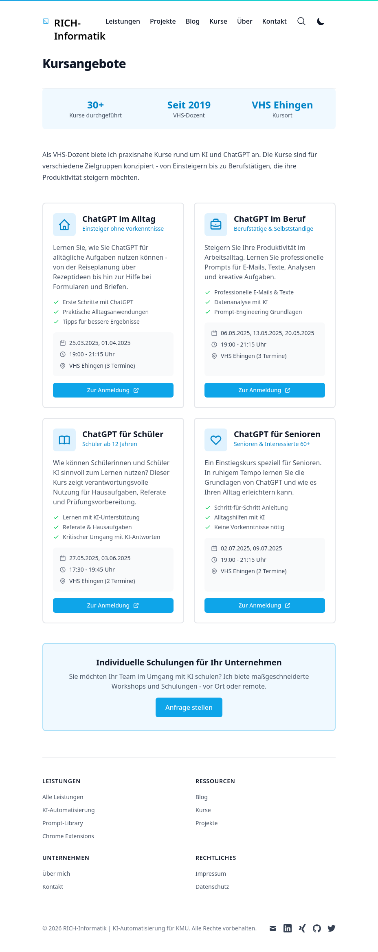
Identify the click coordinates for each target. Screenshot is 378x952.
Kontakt (274, 21)
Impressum (211, 873)
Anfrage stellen (189, 707)
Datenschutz (212, 886)
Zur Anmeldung (113, 390)
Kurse (218, 21)
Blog (193, 21)
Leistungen (122, 21)
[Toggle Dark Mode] (321, 21)
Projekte (163, 21)
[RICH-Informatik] (73, 21)
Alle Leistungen (63, 797)
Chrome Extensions (68, 836)
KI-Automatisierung (68, 810)
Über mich (56, 873)
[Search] (301, 21)
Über (245, 21)
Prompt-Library (62, 823)
